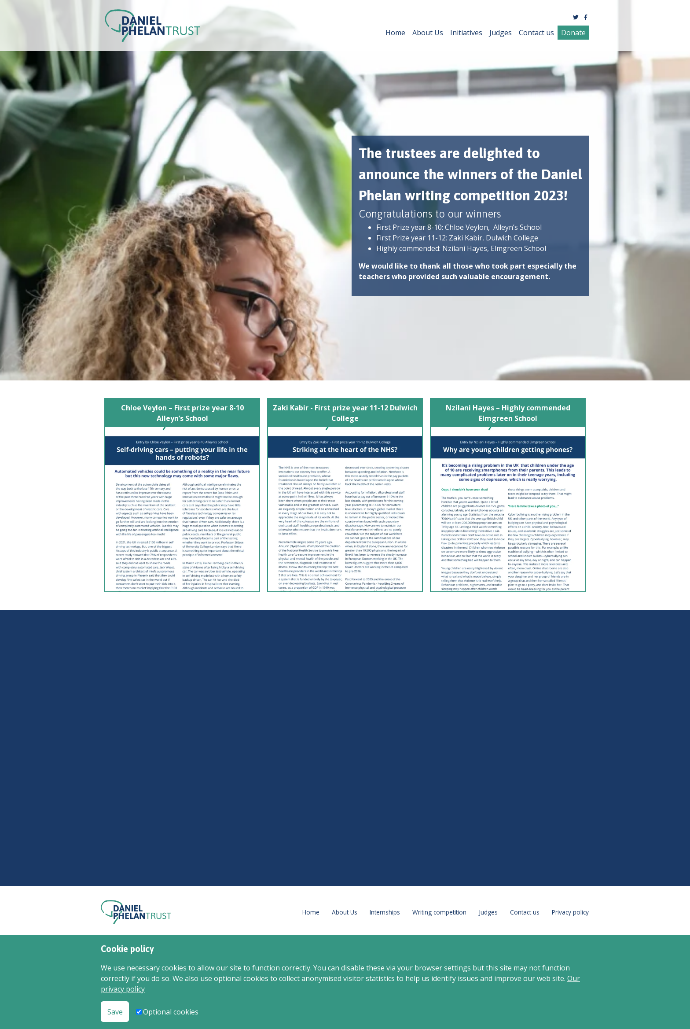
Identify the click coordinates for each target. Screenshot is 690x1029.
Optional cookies (170, 1012)
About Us (427, 32)
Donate (573, 32)
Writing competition (439, 912)
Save (115, 1012)
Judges (500, 32)
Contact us (536, 32)
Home (395, 32)
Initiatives (466, 32)
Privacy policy (570, 912)
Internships (385, 912)
